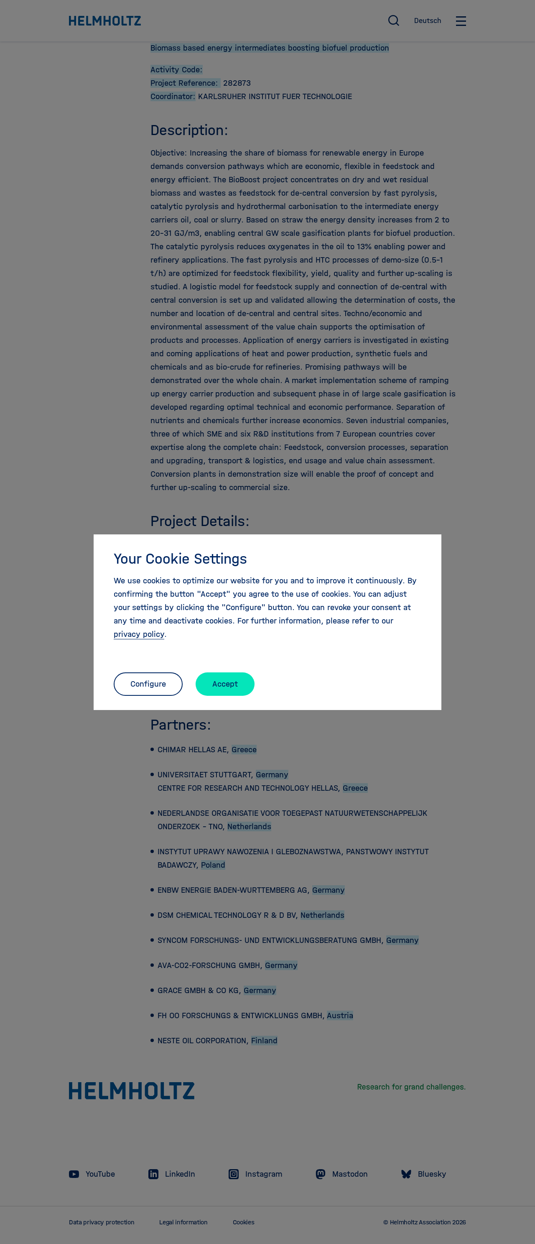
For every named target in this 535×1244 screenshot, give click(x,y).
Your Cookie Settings (180, 558)
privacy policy (139, 634)
